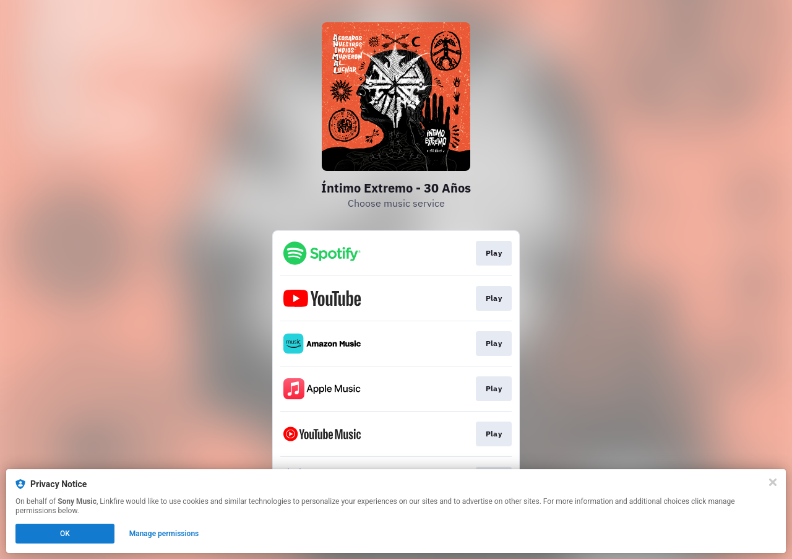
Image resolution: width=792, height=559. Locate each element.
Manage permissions (164, 533)
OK (65, 533)
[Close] (773, 482)
